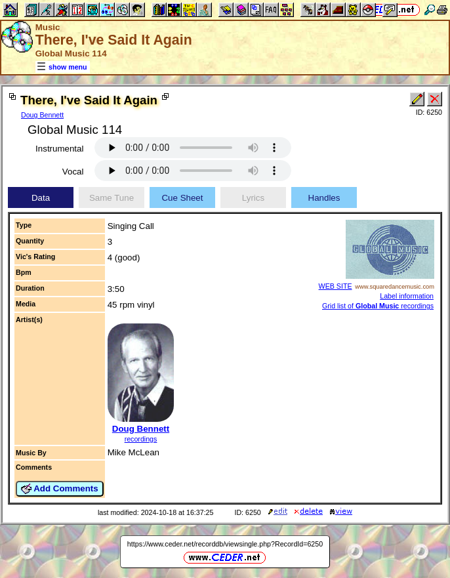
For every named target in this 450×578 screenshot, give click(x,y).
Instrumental (59, 149)
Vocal (73, 171)
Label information (407, 296)
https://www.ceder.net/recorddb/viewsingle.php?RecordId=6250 (225, 544)
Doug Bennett (42, 115)
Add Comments (59, 489)
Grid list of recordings (378, 306)
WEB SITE (335, 286)
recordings (141, 439)
